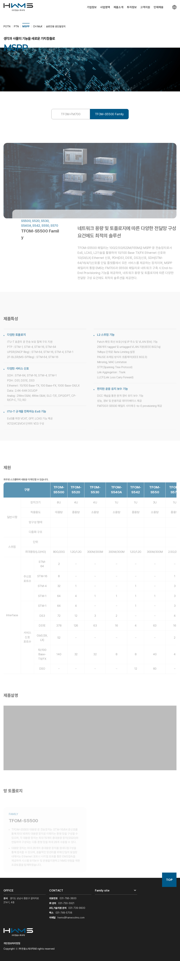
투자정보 (132, 7)
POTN (7, 26)
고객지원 (145, 7)
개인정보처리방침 (12, 943)
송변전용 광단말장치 (56, 26)
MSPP (26, 26)
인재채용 (158, 7)
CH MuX (37, 26)
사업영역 (105, 7)
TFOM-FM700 (70, 114)
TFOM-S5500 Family (109, 114)
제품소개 (118, 7)
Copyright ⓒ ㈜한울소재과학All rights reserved (29, 948)
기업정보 (92, 7)
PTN (16, 26)
